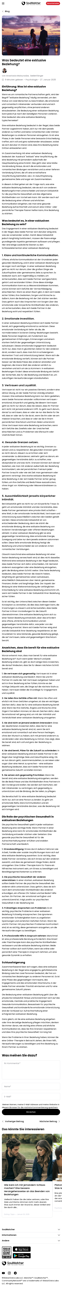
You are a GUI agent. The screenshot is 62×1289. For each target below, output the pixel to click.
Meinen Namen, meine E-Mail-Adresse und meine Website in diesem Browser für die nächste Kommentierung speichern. (30, 1106)
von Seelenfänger (22, 75)
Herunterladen (53, 3)
